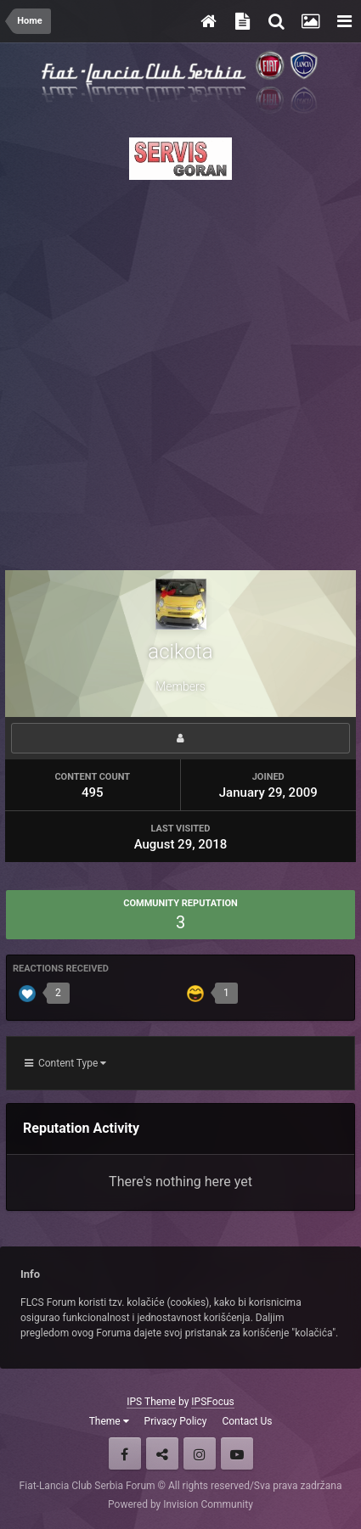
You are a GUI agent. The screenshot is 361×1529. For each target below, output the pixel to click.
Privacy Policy (175, 1421)
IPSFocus (212, 1402)
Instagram (199, 1453)
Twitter (162, 1453)
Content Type (65, 1063)
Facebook (125, 1453)
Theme (109, 1421)
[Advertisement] (180, 370)
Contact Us (247, 1421)
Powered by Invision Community (180, 1504)
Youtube (237, 1453)
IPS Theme (151, 1402)
